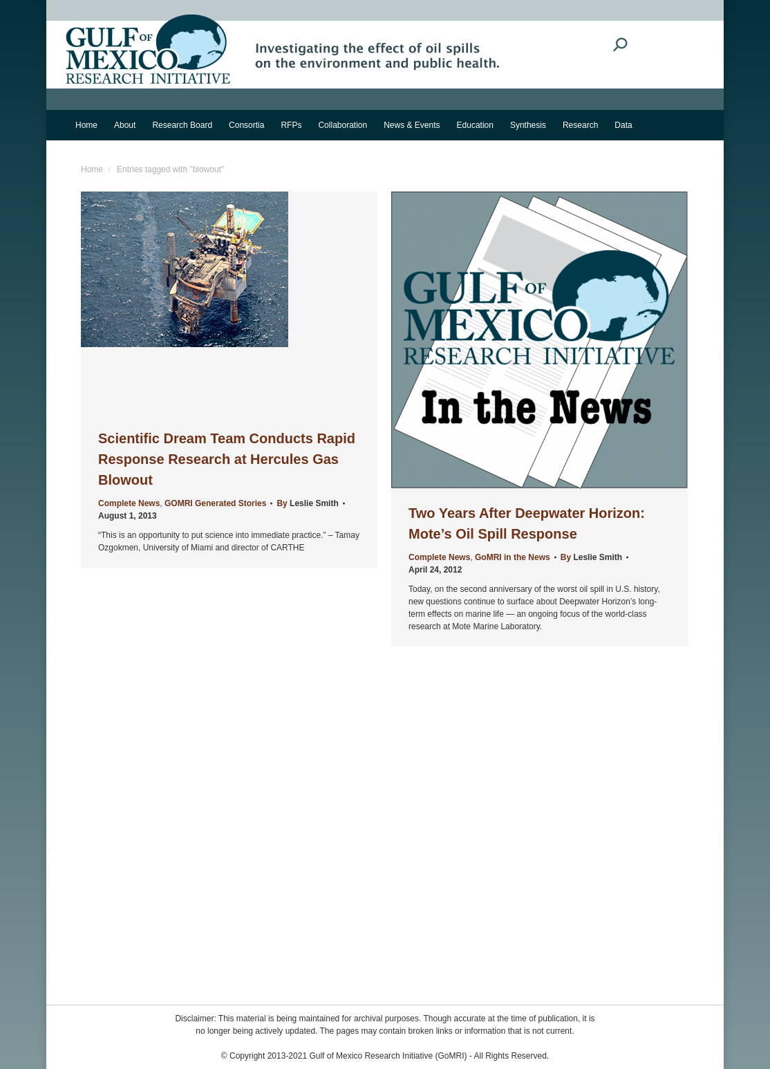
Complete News (129, 503)
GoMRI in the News (512, 557)
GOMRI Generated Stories (215, 503)
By (307, 503)
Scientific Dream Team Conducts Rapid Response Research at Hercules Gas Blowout (226, 459)
